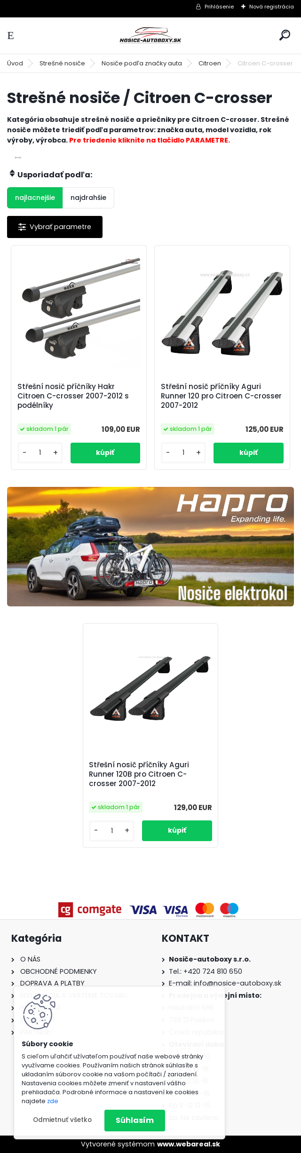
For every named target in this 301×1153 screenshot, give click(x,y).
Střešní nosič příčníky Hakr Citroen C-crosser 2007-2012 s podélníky (73, 396)
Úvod (15, 63)
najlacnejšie (35, 197)
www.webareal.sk (188, 1144)
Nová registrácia (271, 6)
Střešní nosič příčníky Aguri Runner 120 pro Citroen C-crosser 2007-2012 (221, 396)
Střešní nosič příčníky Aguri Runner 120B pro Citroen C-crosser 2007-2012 (139, 774)
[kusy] (40, 452)
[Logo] (150, 36)
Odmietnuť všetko (62, 1119)
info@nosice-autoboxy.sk (237, 983)
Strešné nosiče (62, 63)
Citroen (209, 63)
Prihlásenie (219, 6)
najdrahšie (88, 197)
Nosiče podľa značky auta (142, 63)
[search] (285, 35)
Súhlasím (135, 1120)
